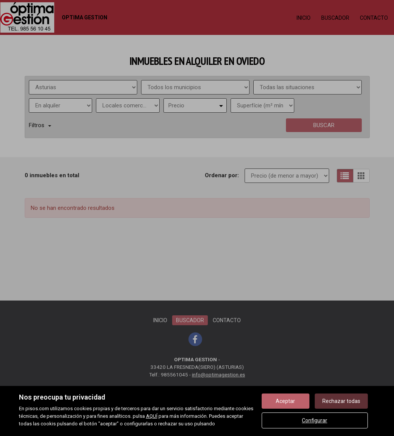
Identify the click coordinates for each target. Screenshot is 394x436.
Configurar (314, 420)
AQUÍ (151, 416)
